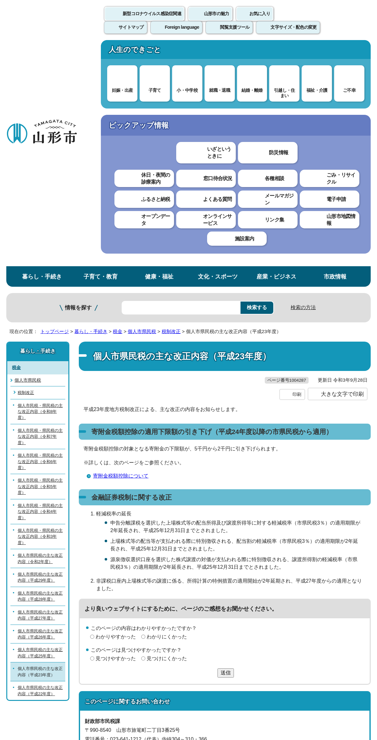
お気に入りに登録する (343, 121)
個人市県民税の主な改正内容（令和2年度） (40, 333)
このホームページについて (35, 593)
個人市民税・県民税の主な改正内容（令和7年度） (40, 211)
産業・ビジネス (276, 51)
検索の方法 (303, 82)
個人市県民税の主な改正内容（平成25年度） (40, 427)
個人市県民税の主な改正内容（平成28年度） (40, 371)
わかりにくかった (167, 424)
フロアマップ (22, 687)
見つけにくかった (167, 446)
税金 (117, 106)
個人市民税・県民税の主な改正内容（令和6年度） (40, 236)
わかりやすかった (116, 424)
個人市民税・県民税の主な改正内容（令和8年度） (40, 186)
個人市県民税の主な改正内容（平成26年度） (40, 408)
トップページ (54, 106)
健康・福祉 (159, 51)
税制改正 (171, 106)
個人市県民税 (142, 106)
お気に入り (259, 20)
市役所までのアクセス (75, 687)
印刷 (297, 182)
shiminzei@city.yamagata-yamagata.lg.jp (140, 545)
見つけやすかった (116, 446)
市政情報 (335, 51)
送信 (226, 460)
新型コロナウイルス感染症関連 (152, 20)
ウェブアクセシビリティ (196, 593)
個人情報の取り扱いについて (116, 593)
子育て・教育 (101, 51)
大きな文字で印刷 (342, 182)
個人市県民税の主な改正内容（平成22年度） (40, 465)
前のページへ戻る (303, 573)
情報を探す (78, 83)
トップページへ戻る (355, 573)
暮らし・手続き (42, 51)
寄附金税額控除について (120, 264)
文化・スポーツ (218, 51)
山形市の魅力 (216, 20)
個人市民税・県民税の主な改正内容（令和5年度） (40, 261)
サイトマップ (257, 593)
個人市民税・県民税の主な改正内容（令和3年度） (40, 311)
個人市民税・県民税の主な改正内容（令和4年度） (40, 286)
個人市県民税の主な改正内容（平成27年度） (40, 390)
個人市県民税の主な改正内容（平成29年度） (40, 352)
